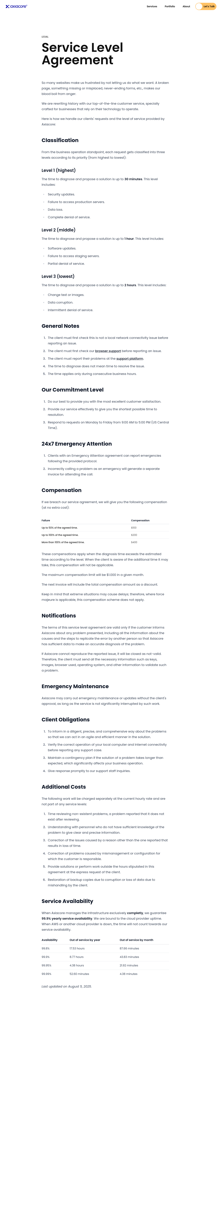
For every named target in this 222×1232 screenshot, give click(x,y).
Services (152, 6)
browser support (108, 351)
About (186, 6)
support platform (129, 358)
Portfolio (170, 6)
